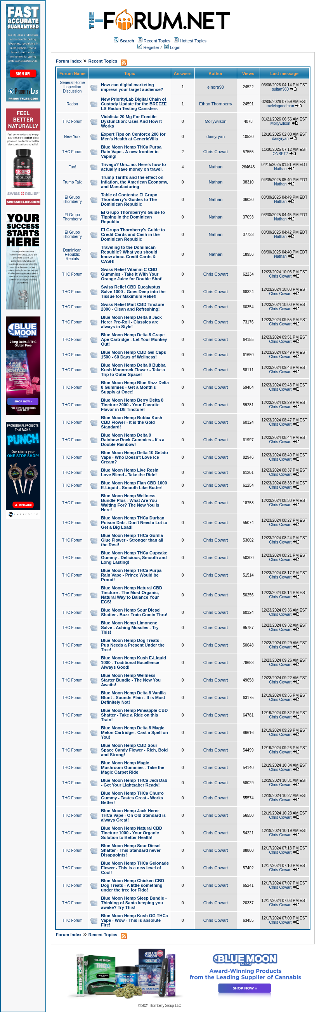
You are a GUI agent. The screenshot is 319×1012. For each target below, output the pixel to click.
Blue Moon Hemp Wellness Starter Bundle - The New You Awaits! (131, 680)
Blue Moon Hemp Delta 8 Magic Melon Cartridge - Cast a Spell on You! (134, 732)
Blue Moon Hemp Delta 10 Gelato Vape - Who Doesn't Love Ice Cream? (134, 457)
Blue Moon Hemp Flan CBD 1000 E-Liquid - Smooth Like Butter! (134, 485)
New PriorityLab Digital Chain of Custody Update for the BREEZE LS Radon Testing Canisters (133, 104)
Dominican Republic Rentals (72, 254)
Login (172, 47)
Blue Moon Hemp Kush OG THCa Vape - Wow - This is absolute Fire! (134, 920)
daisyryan (215, 136)
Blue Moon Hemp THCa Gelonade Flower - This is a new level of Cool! (135, 868)
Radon (72, 104)
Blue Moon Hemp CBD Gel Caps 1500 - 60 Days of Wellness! (133, 354)
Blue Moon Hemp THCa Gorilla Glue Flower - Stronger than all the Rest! (132, 540)
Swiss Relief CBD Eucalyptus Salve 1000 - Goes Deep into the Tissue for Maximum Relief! (133, 292)
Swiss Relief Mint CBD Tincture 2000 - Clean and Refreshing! (132, 306)
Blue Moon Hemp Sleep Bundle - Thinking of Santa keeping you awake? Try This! (133, 903)
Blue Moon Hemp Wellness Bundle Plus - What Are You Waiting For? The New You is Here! (130, 502)
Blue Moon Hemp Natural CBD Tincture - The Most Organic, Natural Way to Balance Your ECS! (131, 595)
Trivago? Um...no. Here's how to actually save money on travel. (133, 166)
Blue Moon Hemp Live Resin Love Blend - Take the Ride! (129, 472)
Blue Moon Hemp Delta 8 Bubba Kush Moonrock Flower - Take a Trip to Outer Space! (133, 370)
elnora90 (215, 87)
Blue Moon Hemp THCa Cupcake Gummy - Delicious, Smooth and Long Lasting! (134, 558)
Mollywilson (215, 121)
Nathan (215, 166)
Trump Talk (72, 182)
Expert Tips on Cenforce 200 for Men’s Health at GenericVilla (133, 136)
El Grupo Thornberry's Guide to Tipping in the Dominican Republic (133, 217)
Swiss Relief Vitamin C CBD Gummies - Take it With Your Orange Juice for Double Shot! (132, 274)
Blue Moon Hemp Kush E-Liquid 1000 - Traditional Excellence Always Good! (133, 662)
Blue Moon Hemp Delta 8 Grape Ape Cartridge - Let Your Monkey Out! (134, 339)
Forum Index (68, 61)
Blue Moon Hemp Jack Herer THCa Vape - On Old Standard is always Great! (133, 815)
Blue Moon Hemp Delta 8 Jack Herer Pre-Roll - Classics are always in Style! (131, 322)
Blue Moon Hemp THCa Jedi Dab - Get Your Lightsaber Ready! (134, 782)
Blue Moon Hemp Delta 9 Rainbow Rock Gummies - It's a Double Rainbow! (132, 440)
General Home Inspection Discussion (72, 86)
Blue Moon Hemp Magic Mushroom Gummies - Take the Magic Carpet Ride (132, 767)
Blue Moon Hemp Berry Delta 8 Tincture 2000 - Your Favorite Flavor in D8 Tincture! (132, 405)
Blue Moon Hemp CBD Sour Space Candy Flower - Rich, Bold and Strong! (134, 750)
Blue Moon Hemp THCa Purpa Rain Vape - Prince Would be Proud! (131, 575)
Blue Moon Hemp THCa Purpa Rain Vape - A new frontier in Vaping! (131, 152)
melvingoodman (280, 106)
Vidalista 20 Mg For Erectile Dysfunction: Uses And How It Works (131, 121)
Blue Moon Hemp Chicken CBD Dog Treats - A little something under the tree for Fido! (132, 885)
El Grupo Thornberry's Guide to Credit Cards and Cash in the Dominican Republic (133, 234)
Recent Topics (157, 40)
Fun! (72, 167)
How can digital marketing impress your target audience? (132, 87)
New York (72, 137)
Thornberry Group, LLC (165, 1005)
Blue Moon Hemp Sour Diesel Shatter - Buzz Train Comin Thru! (134, 612)
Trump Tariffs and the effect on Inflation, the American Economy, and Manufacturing (134, 182)
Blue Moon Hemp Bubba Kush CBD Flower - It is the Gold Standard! (131, 422)
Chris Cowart (215, 151)
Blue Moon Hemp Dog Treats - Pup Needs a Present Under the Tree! (133, 645)
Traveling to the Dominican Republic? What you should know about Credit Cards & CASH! (129, 254)
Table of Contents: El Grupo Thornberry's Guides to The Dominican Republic (129, 199)
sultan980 (280, 89)
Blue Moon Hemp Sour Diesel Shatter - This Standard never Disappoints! (130, 850)
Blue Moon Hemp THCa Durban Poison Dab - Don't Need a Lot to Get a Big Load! (134, 523)
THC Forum (72, 121)
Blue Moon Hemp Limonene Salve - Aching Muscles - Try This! (129, 627)
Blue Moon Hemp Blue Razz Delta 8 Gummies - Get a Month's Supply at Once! (135, 387)
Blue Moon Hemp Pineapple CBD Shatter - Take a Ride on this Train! (134, 715)
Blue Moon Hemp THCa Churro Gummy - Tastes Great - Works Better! (132, 798)
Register (148, 47)
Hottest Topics (193, 40)
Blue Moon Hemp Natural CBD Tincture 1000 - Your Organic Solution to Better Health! (131, 833)
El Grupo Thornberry (72, 199)
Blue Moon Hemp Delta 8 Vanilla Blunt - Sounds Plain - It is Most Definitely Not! (133, 697)
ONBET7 (280, 154)
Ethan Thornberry (215, 103)
